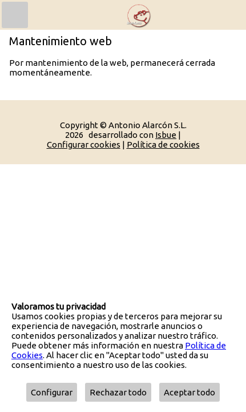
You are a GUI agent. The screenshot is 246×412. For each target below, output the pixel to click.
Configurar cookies (83, 144)
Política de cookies (163, 144)
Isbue (165, 135)
